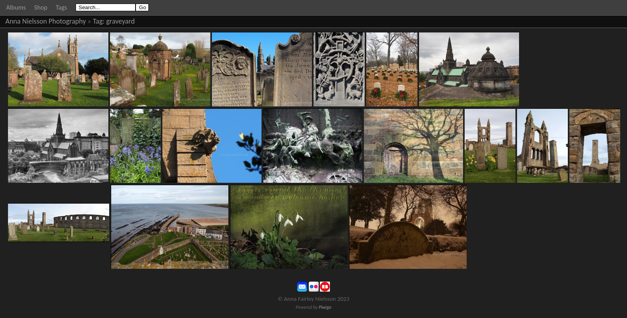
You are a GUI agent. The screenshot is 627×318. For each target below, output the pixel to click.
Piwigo (325, 307)
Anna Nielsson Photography (46, 21)
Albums (16, 7)
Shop (41, 7)
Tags (61, 7)
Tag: (98, 21)
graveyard (120, 21)
